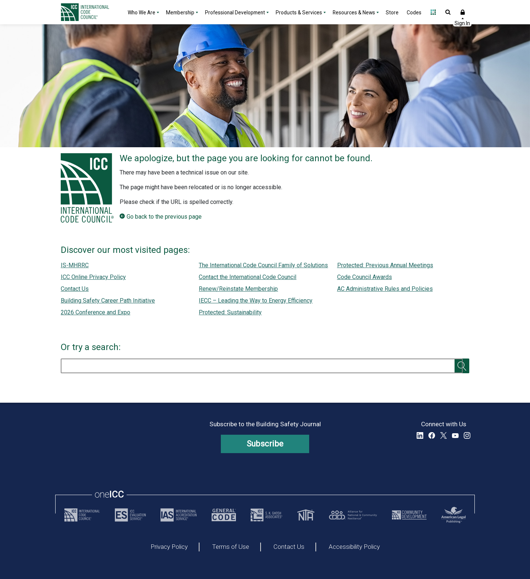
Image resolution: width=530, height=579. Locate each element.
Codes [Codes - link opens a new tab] (414, 12)
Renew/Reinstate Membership (238, 288)
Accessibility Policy (354, 547)
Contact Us (75, 288)
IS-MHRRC (75, 265)
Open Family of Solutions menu (433, 12)
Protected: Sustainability (230, 312)
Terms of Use (230, 547)
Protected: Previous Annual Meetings (385, 265)
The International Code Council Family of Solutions (263, 265)
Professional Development (235, 12)
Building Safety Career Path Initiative (108, 300)
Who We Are (141, 12)
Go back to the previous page (164, 216)
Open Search (448, 12)
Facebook (431, 435)
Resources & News (354, 12)
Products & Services (299, 12)
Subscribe (265, 443)
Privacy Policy (169, 547)
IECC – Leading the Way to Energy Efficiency (255, 300)
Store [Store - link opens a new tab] (392, 12)
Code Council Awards (364, 276)
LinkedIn (420, 435)
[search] (262, 366)
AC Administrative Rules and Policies (385, 288)
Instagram (467, 435)
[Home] (89, 12)
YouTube (455, 435)
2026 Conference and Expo (95, 312)
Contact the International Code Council (247, 276)
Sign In (462, 12)
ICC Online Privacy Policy (93, 276)
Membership (180, 12)
